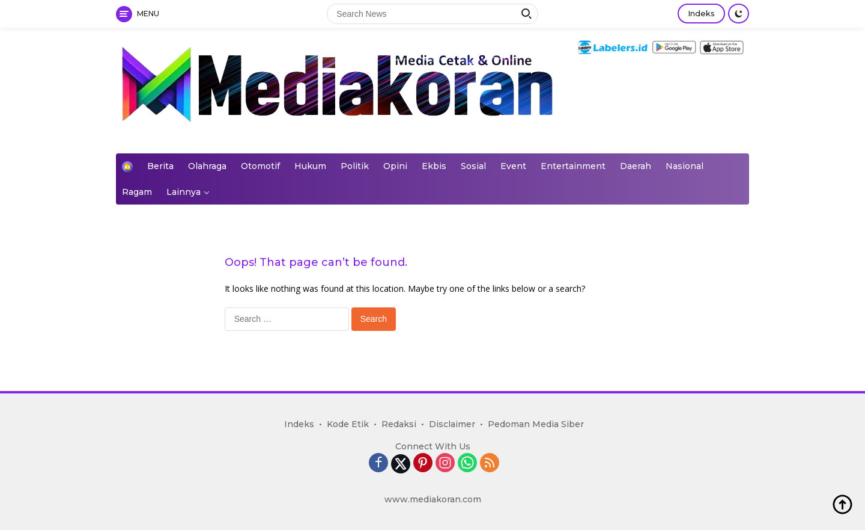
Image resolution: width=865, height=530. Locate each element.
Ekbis (434, 166)
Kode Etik (348, 424)
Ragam (137, 191)
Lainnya (183, 191)
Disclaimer (452, 424)
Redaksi (398, 424)
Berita (160, 166)
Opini (395, 166)
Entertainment (573, 166)
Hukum (310, 166)
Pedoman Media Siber (536, 424)
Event (513, 166)
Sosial (473, 166)
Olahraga (207, 166)
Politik (355, 166)
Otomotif (260, 166)
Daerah (635, 166)
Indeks (701, 13)
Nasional (684, 166)
